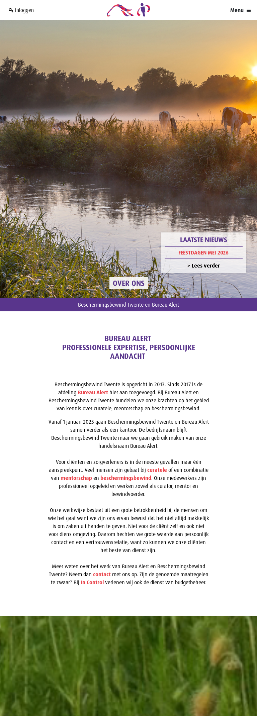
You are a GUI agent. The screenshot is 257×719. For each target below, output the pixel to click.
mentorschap (76, 462)
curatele (157, 454)
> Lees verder (203, 250)
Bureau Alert (93, 377)
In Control (92, 567)
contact (102, 559)
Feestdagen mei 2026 (203, 237)
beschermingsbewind (125, 462)
